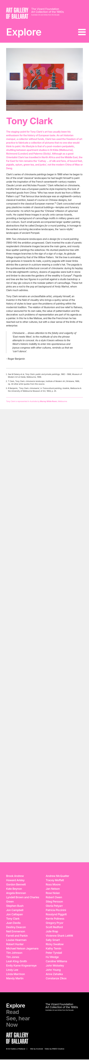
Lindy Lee (12, 971)
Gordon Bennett (16, 886)
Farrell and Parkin (17, 937)
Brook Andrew (15, 877)
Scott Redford (54, 928)
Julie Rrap (52, 933)
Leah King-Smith (16, 962)
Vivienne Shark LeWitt (59, 937)
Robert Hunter (15, 945)
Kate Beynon (14, 890)
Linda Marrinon (15, 975)
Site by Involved (36, 1050)
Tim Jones (12, 958)
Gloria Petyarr (54, 907)
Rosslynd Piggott (56, 915)
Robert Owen (54, 898)
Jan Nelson (53, 890)
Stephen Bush (14, 907)
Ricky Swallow (55, 945)
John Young (53, 971)
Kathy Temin (53, 950)
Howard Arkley (15, 881)
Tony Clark (12, 920)
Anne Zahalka (54, 975)
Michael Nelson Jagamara (22, 950)
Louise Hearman (16, 941)
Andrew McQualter (57, 877)
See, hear (18, 1019)
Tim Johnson (14, 954)
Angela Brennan (16, 894)
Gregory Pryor (54, 924)
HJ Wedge (52, 958)
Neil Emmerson (15, 933)
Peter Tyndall (54, 954)
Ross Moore (53, 886)
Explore (25, 32)
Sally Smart (53, 941)
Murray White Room (48, 403)
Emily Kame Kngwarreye (21, 967)
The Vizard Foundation (45, 9)
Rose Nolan (53, 894)
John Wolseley (55, 967)
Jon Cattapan (14, 915)
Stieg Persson (54, 903)
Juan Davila (13, 924)
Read (12, 1013)
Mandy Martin (14, 979)
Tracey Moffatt (55, 881)
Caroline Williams (56, 962)
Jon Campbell (14, 911)
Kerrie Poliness (55, 920)
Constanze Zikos (56, 979)
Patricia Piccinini (56, 911)
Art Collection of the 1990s (48, 12)
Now (12, 1026)
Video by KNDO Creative (54, 1050)
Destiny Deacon (16, 928)
